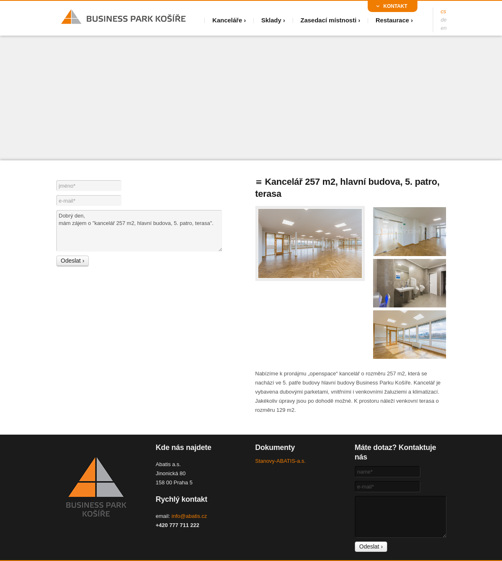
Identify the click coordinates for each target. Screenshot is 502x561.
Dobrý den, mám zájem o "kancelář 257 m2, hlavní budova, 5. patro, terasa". (139, 230)
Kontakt (395, 6)
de (443, 20)
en (443, 28)
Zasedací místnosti (328, 20)
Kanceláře (227, 20)
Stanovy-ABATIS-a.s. (280, 461)
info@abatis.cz (189, 516)
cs (443, 11)
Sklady (271, 20)
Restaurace (392, 20)
